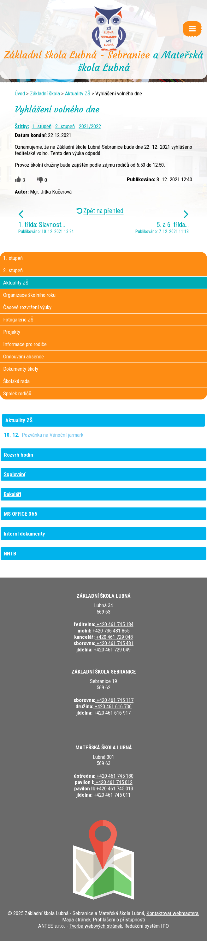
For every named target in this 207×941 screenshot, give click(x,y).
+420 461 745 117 (114, 700)
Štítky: (22, 126)
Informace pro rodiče (25, 344)
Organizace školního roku (29, 295)
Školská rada (16, 381)
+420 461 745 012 (113, 782)
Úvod (20, 93)
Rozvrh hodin (18, 455)
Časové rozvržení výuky (27, 307)
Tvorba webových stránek (95, 926)
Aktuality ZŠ (77, 93)
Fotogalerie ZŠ (18, 319)
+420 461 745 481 (114, 643)
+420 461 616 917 (111, 713)
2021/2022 (90, 126)
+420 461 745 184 (114, 624)
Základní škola (45, 93)
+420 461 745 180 (114, 776)
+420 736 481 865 (110, 630)
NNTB (10, 553)
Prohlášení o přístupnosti (119, 919)
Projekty (11, 332)
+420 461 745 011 (111, 795)
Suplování (14, 474)
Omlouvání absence (23, 356)
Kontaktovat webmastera (172, 913)
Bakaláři (12, 494)
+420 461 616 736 (112, 706)
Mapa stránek (76, 919)
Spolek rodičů (17, 393)
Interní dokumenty (24, 533)
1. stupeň (41, 126)
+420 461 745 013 (114, 788)
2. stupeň (65, 126)
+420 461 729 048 (114, 637)
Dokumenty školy (20, 369)
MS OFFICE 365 (20, 514)
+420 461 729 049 (111, 649)
